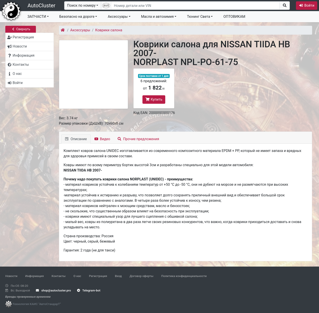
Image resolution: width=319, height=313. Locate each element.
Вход (118, 276)
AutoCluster (41, 5)
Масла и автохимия (157, 16)
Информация (34, 276)
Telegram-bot (88, 290)
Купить (153, 99)
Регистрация (98, 276)
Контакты (59, 276)
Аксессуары (118, 16)
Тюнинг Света (198, 16)
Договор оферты (141, 276)
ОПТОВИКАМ (234, 16)
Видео (102, 139)
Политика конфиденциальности (184, 276)
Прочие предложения (138, 139)
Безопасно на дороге (76, 16)
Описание (76, 139)
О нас (77, 276)
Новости (11, 276)
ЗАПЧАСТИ (36, 16)
